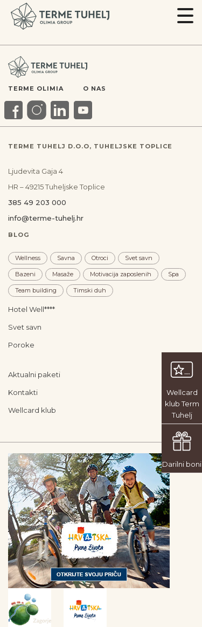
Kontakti (23, 392)
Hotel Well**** (31, 309)
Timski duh (89, 290)
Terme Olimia (36, 88)
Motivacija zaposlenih (120, 274)
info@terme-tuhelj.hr (45, 218)
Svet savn (138, 258)
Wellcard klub (32, 410)
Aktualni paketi (34, 374)
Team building (36, 290)
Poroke (21, 344)
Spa (173, 274)
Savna (66, 258)
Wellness (27, 258)
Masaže (62, 274)
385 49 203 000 (37, 202)
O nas (94, 88)
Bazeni (25, 274)
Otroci (100, 258)
